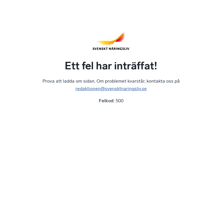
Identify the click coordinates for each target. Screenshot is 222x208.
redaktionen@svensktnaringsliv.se (111, 88)
